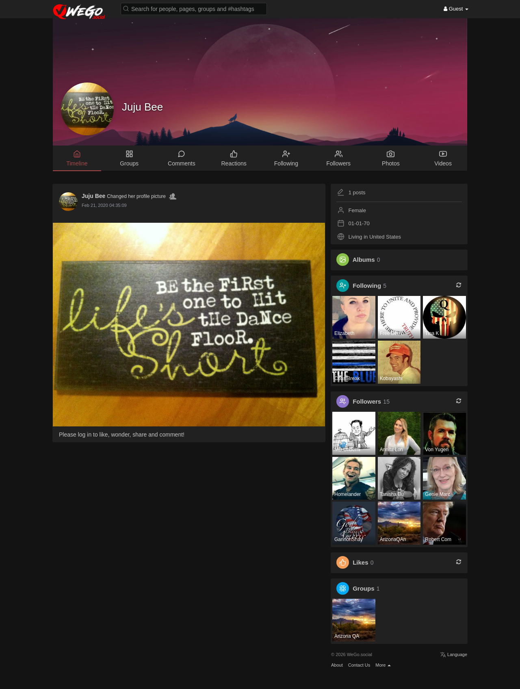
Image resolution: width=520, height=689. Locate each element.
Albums (364, 259)
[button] (194, 8)
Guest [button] (456, 9)
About (337, 665)
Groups (363, 588)
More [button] (383, 665)
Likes (360, 562)
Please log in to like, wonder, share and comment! (121, 434)
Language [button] (453, 654)
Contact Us (359, 665)
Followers (367, 401)
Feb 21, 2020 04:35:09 (104, 205)
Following (367, 285)
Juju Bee (142, 107)
